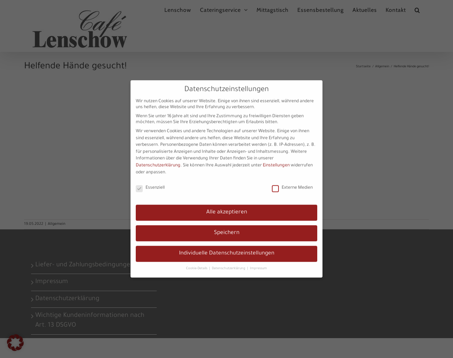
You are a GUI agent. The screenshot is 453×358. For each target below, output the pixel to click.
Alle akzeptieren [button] (226, 207)
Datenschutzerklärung (158, 160)
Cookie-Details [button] (197, 263)
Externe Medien (292, 183)
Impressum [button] (258, 263)
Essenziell (150, 183)
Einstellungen (276, 160)
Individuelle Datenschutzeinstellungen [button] (226, 248)
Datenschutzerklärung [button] (229, 263)
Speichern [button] (226, 228)
